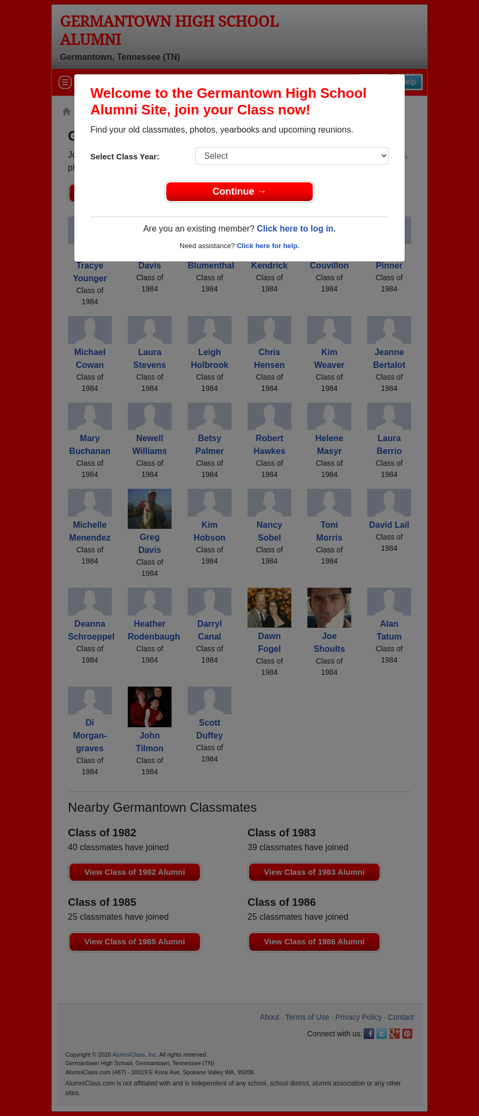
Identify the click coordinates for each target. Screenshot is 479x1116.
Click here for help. (268, 246)
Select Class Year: (124, 156)
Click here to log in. (296, 228)
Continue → (240, 191)
